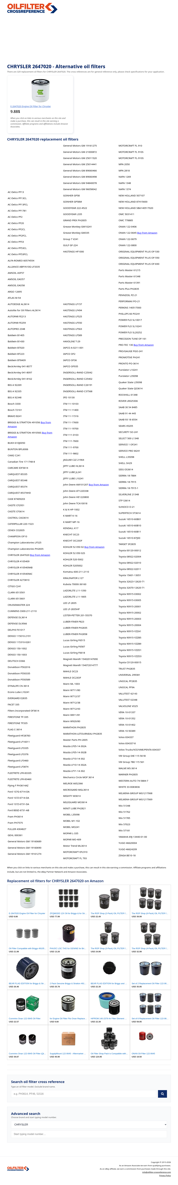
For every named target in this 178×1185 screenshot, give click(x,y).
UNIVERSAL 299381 (129, 674)
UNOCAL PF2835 (128, 681)
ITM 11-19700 (70, 428)
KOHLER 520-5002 (73, 559)
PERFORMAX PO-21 (129, 301)
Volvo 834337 (126, 737)
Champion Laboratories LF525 (24, 542)
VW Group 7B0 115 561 (131, 761)
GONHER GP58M (72, 201)
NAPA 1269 (125, 176)
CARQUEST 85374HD (19, 492)
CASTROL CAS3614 (18, 517)
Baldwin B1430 (16, 341)
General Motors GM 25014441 (80, 164)
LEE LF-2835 (69, 602)
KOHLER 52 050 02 (73, 546)
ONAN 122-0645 (128, 232)
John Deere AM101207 (75, 484)
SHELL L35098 (126, 456)
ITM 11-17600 (70, 422)
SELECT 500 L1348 (129, 438)
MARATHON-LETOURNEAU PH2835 (82, 733)
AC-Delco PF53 (16, 241)
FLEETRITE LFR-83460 (19, 779)
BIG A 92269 (14, 384)
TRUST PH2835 (127, 668)
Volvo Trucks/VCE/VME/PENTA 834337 (140, 749)
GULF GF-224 (70, 245)
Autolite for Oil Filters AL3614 (24, 310)
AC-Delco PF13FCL (18, 204)
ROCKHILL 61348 (128, 394)
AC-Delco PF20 (16, 223)
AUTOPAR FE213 (17, 316)
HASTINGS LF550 (72, 322)
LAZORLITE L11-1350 (74, 590)
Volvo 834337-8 (127, 743)
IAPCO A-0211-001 (73, 347)
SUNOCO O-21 (127, 506)
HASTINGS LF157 (72, 304)
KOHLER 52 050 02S (74, 553)
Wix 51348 (124, 805)
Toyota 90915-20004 (130, 625)
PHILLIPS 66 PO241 (129, 313)
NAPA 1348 (125, 183)
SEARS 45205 (126, 425)
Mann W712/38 (71, 702)
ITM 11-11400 (70, 409)
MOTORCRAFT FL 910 (130, 145)
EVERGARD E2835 (17, 698)
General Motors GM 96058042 (80, 189)
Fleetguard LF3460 (18, 760)
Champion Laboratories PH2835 (25, 548)
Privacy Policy (165, 1175)
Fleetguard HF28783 (19, 735)
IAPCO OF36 (70, 360)
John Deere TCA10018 (75, 503)
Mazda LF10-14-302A (74, 764)
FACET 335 (13, 704)
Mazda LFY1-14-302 (74, 770)
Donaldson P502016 (19, 667)
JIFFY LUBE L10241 (73, 478)
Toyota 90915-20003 (130, 618)
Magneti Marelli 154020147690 (80, 659)
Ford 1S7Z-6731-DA (18, 804)
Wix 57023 (124, 824)
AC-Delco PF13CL (17, 198)
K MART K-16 (70, 515)
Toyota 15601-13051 (130, 575)
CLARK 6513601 (16, 598)
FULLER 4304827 (17, 829)
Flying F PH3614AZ (18, 785)
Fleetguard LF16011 (19, 741)
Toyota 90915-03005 (130, 600)
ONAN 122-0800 (128, 245)
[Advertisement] (89, 39)
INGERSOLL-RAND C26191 (77, 384)
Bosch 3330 (14, 403)
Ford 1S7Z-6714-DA (18, 797)
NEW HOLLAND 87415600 (133, 201)
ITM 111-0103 (70, 434)
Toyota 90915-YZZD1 (130, 650)
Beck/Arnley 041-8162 (20, 378)
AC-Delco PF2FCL (17, 235)
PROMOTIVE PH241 (129, 357)
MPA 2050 (124, 164)
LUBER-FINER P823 (73, 621)
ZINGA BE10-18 (127, 855)
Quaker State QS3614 (131, 388)
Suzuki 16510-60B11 (130, 531)
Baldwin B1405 (16, 335)
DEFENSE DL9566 (17, 623)
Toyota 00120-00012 (130, 550)
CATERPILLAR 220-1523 (21, 523)
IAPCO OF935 (70, 366)
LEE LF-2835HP (71, 609)
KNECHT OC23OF (72, 540)
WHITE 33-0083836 (129, 786)
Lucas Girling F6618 (74, 652)
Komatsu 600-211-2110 (76, 571)
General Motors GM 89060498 (80, 176)
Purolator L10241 (128, 369)
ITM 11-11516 (70, 416)
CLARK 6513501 (16, 592)
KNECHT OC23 (71, 534)
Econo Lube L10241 (18, 692)
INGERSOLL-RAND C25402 (77, 378)
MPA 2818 (124, 170)
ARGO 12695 (15, 291)
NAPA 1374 (125, 189)
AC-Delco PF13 (16, 192)
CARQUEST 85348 (17, 480)
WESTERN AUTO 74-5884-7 (133, 780)
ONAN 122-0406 (128, 226)
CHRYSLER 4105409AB (20, 567)
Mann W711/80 (71, 690)
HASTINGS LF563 (72, 328)
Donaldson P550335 (19, 673)
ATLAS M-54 (14, 297)
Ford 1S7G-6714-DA (18, 791)
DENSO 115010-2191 (19, 635)
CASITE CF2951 (16, 505)
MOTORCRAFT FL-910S (131, 158)
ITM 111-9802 (70, 453)
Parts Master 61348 (129, 276)
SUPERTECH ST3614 (130, 513)
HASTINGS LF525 (72, 316)
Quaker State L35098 (130, 382)
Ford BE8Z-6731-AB (18, 810)
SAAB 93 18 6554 (128, 419)
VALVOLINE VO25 (128, 706)
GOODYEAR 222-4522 (75, 207)
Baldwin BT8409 (17, 360)
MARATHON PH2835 (74, 727)
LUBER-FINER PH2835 (75, 627)
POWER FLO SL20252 (130, 332)
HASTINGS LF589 (72, 335)
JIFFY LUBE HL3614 (73, 465)
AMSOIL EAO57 (16, 279)
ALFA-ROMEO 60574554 (21, 260)
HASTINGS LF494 (72, 310)
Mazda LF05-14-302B (74, 752)
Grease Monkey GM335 (76, 232)
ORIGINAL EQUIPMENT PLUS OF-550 (139, 257)
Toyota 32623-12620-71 (132, 581)
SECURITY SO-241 (128, 432)
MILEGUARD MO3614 (75, 802)
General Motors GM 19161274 (24, 853)
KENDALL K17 (70, 528)
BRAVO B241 (15, 416)
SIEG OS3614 (126, 469)
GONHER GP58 (71, 195)
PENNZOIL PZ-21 (128, 295)
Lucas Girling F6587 (74, 646)
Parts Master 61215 (129, 270)
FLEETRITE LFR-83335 (19, 773)
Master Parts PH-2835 (75, 739)
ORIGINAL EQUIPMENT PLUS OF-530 (139, 251)
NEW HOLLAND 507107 (132, 195)
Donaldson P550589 (19, 679)
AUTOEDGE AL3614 (18, 304)
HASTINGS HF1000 (73, 251)
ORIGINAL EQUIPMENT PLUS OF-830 (139, 263)
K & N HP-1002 (71, 509)
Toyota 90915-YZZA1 (130, 631)
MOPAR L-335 (70, 833)
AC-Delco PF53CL (17, 248)
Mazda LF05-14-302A (74, 746)
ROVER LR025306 (128, 400)
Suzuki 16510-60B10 (130, 525)
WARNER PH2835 (128, 774)
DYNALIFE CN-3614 (18, 685)
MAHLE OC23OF (72, 677)
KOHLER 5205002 (73, 565)
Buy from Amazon (40, 555)
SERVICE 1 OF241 (128, 444)
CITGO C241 (14, 586)
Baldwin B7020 (16, 347)
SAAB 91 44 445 (127, 413)
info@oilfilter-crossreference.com (156, 1172)
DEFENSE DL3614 (17, 617)
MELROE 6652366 (73, 783)
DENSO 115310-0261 (19, 642)
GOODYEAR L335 (72, 214)
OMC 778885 (126, 220)
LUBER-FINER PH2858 (75, 634)
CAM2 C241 (14, 455)
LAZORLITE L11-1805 (74, 596)
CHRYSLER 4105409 (18, 561)
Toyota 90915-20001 (130, 606)
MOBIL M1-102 (71, 820)
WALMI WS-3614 (128, 768)
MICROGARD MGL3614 (76, 789)
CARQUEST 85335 (17, 474)
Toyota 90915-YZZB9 (130, 643)
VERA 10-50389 (127, 730)
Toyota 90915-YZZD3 (130, 656)
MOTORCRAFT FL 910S (131, 151)
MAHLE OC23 (70, 671)
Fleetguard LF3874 (18, 766)
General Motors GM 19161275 (80, 145)
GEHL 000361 (15, 835)
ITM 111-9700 (70, 447)
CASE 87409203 (16, 498)
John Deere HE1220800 (76, 497)
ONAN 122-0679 (128, 239)
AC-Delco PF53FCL (18, 254)
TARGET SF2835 (127, 544)
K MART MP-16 (71, 522)
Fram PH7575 (15, 822)
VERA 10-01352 (127, 718)
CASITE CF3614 (16, 511)
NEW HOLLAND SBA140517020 (136, 207)
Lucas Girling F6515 (74, 640)
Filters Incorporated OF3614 (23, 710)
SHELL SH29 (125, 463)
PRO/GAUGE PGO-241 (131, 351)
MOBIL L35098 (71, 814)
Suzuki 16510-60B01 (130, 519)
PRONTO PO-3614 (129, 363)
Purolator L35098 (128, 375)
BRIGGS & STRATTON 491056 (24, 422)
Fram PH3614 (15, 816)
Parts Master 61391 (129, 282)
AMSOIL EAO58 (16, 285)
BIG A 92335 (14, 391)
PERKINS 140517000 (130, 307)
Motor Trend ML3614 (75, 845)
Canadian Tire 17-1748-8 (21, 461)
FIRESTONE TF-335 (18, 716)
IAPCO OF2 (69, 353)
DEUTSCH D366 (16, 660)
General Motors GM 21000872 (80, 151)
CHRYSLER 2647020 (18, 555)
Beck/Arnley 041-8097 (20, 372)
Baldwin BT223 (16, 353)
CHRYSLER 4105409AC (20, 573)
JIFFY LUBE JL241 (72, 472)
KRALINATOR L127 (73, 578)
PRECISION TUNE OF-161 (132, 338)
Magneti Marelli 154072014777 (80, 665)
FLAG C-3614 (15, 729)
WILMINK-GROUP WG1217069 (135, 799)
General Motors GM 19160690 (24, 847)
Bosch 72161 (15, 409)
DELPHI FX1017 (16, 629)
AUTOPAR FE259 (17, 322)
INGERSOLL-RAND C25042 (77, 372)
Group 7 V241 (70, 239)
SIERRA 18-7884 (127, 475)
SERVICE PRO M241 (129, 450)
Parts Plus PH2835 (129, 288)
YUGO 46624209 (128, 849)
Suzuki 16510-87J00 (129, 537)
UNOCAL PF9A (127, 687)
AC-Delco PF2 (15, 216)
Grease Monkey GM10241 (77, 226)
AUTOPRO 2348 (16, 328)
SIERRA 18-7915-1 (128, 488)
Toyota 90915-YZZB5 (130, 637)
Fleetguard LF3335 (18, 748)
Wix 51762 (124, 811)
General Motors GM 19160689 (24, 841)
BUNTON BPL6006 (18, 449)
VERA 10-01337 (127, 712)
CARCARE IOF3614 (18, 467)
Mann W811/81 (71, 714)
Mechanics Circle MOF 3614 (78, 777)
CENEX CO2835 (16, 530)
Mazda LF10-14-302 (74, 758)
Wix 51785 (124, 818)
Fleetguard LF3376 (18, 754)
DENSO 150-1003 (17, 654)
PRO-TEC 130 (126, 344)
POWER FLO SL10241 (130, 326)
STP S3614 (124, 500)
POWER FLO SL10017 (130, 319)
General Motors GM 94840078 (80, 183)
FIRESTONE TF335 (18, 723)
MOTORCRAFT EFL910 (75, 851)
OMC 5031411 (126, 214)
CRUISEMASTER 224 (19, 604)
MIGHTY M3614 (72, 795)
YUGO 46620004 (128, 842)
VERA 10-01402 (127, 724)
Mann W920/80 (71, 721)
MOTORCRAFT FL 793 (75, 858)
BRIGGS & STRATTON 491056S (24, 432)
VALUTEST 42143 (128, 693)
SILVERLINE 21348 (129, 494)
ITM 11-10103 (70, 403)
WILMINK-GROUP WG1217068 (135, 793)
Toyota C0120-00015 (130, 662)
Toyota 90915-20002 (130, 612)
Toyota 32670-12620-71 (132, 587)
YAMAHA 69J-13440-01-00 (133, 836)
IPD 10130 (69, 397)
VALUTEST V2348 (128, 699)
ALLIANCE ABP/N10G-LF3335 (24, 266)
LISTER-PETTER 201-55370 (77, 615)
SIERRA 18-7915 (127, 481)
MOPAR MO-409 (72, 839)
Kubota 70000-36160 (74, 584)
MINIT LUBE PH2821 (74, 808)
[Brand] (89, 1124)
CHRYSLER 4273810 (18, 579)
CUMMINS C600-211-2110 (22, 611)
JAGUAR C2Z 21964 (73, 459)
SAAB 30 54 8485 (128, 407)
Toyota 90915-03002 (130, 593)
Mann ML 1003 (71, 683)
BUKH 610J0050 (16, 442)
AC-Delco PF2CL (16, 229)
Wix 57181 (124, 830)
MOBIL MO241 (71, 827)
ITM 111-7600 (70, 441)
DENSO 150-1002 (17, 648)
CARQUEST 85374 (17, 486)
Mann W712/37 (71, 696)
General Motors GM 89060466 (80, 170)
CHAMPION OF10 (17, 536)
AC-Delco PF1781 (17, 210)
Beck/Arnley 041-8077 (20, 366)
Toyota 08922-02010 (130, 562)
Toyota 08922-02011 (130, 569)
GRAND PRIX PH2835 (75, 220)
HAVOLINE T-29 (71, 341)
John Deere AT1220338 (76, 490)
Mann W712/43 (71, 708)
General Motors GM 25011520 (80, 158)
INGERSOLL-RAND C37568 (77, 391)
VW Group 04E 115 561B (132, 755)
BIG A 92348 (14, 397)
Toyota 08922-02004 (130, 556)
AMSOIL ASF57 (16, 272)
